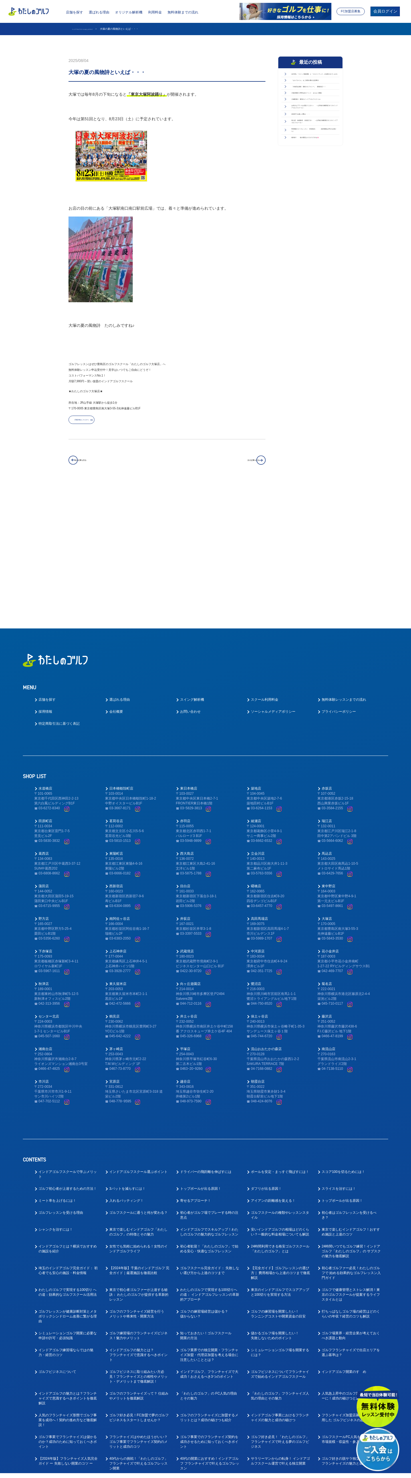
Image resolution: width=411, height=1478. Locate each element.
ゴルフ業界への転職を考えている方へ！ (136, 1372)
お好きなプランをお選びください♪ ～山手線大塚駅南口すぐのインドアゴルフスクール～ (314, 191)
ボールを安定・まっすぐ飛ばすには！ (280, 1040)
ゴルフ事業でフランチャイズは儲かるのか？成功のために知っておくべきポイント (68, 1309)
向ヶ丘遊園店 (190, 852)
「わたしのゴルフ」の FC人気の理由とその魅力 (208, 1263)
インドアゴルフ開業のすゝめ (344, 1239)
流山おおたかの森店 (266, 917)
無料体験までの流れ (183, 12)
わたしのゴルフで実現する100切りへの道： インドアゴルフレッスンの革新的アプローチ (209, 1162)
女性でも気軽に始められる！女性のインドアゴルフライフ (138, 1116)
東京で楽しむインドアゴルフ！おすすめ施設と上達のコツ (351, 1099)
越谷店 (185, 949)
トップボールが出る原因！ (200, 1056)
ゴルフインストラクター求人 (344, 1387)
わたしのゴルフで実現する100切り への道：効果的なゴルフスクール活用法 (68, 1159)
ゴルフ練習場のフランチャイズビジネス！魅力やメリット (138, 1203)
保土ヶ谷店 (259, 884)
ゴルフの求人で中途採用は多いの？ (349, 1370)
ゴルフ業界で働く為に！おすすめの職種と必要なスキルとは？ (68, 1444)
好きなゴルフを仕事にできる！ (346, 1425)
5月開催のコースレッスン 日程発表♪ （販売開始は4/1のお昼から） (314, 263)
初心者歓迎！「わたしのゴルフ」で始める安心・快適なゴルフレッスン (209, 1116)
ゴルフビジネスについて (57, 1239)
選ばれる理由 (99, 12)
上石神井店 (117, 819)
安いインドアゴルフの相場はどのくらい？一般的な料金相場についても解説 (280, 1099)
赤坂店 (327, 656)
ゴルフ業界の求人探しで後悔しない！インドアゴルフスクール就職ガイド (209, 1444)
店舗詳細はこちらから (99, 423)
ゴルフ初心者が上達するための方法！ (68, 1056)
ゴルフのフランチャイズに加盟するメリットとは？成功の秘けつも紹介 (209, 1285)
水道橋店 (45, 656)
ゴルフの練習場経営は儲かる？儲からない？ (204, 1181)
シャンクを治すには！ (56, 1097)
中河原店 (258, 819)
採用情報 (45, 579)
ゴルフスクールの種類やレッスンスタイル (280, 1082)
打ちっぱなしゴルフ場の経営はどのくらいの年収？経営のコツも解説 (351, 1181)
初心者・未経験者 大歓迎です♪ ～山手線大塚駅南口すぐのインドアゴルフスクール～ (314, 236)
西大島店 (187, 721)
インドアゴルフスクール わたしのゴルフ (95, 28)
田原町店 (45, 689)
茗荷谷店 (116, 689)
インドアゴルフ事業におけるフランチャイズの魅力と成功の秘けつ (280, 1285)
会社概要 (116, 579)
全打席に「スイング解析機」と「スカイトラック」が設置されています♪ (313, 83)
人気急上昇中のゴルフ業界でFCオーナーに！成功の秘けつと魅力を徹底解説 (351, 1263)
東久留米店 (117, 852)
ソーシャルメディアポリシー (273, 579)
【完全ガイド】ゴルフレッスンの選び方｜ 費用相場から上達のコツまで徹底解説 (280, 1140)
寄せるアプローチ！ (195, 1068)
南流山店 (328, 917)
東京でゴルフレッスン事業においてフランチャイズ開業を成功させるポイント (280, 1353)
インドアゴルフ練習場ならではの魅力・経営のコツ (66, 1220)
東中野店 (328, 754)
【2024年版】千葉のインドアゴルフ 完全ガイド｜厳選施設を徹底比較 (139, 1138)
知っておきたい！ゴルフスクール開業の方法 (205, 1203)
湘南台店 (45, 917)
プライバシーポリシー (339, 579)
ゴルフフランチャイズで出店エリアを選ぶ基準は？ (351, 1220)
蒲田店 (44, 754)
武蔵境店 (187, 819)
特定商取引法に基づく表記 (59, 591)
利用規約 (258, 1470)
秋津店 (44, 852)
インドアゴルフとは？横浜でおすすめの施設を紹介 (68, 1116)
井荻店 (185, 786)
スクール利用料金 (264, 567)
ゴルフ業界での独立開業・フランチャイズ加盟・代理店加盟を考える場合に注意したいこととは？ (209, 1222)
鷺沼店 (256, 852)
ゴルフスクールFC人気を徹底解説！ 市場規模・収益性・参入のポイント (350, 1307)
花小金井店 (330, 819)
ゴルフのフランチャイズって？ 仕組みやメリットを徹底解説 (138, 1263)
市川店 (44, 949)
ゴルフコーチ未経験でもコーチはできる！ (209, 1389)
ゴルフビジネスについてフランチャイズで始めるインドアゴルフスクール (280, 1241)
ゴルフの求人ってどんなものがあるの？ (349, 1350)
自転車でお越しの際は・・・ (313, 213)
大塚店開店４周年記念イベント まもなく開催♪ (313, 145)
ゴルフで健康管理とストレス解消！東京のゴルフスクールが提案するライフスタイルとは (351, 1162)
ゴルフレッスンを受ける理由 (61, 1080)
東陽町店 (116, 721)
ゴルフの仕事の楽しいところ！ (62, 1370)
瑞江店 (327, 689)
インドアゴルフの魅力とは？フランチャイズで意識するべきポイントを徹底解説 (68, 1266)
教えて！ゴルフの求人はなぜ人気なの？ (207, 1427)
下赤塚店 (45, 819)
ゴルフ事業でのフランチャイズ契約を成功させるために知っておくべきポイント (209, 1309)
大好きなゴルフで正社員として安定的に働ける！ (209, 1372)
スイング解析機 (192, 567)
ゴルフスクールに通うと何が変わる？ (138, 1080)
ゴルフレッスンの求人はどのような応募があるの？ (138, 1389)
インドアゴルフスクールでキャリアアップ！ (280, 1389)
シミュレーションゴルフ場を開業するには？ (280, 1220)
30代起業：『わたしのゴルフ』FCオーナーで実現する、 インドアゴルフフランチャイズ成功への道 (68, 1353)
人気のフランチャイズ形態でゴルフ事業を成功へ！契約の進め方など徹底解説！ (68, 1288)
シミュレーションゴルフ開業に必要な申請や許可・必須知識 (68, 1203)
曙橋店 (256, 754)
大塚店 (327, 786)
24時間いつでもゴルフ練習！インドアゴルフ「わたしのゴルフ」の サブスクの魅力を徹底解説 (351, 1119)
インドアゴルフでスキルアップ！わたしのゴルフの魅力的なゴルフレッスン (209, 1099)
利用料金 (155, 12)
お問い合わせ (190, 579)
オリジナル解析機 (128, 12)
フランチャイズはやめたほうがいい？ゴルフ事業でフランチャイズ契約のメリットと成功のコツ (138, 1309)
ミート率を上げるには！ (57, 1068)
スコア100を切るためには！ (343, 1040)
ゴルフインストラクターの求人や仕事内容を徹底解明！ (68, 1427)
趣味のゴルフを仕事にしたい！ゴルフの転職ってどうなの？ (138, 1427)
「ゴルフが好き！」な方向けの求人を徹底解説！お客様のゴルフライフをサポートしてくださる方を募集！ (351, 1408)
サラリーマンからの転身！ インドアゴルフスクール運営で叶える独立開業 (280, 1328)
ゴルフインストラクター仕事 (61, 1403)
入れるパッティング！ (126, 1068)
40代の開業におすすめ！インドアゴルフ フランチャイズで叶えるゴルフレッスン (209, 1331)
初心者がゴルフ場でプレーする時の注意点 (209, 1082)
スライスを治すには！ (339, 1056)
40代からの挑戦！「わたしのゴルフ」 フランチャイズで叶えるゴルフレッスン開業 (138, 1331)
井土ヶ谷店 (188, 884)
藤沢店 (327, 884)
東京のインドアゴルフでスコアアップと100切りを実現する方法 (280, 1159)
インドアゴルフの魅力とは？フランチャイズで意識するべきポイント (138, 1222)
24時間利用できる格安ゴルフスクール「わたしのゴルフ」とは (280, 1116)
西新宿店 (116, 754)
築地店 (256, 656)
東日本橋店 (188, 656)
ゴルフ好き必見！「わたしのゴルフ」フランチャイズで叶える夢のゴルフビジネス (280, 1309)
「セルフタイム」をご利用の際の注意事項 (313, 106)
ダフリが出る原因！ (266, 1056)
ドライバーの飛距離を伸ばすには (205, 1040)
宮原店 (114, 949)
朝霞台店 (258, 949)
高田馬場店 (259, 786)
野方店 (44, 786)
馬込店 (327, 721)
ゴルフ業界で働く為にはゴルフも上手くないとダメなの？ (138, 1444)
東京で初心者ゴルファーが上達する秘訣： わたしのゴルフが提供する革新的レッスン (138, 1162)
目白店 (185, 754)
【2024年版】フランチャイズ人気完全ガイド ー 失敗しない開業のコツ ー (68, 1328)
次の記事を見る (237, 464)
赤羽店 (185, 689)
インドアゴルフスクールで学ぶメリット (68, 1042)
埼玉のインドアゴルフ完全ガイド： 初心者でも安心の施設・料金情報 (68, 1138)
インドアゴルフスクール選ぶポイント (138, 1040)
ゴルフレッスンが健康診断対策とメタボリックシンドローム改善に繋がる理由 (68, 1184)
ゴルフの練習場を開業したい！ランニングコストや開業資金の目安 (278, 1181)
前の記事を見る (96, 464)
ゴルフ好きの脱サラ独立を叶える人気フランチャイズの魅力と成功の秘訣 (351, 1328)
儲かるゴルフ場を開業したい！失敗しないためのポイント (275, 1203)
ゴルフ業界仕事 (192, 1403)
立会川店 (258, 721)
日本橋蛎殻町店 (121, 656)
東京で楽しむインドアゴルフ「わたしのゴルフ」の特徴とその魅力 (138, 1099)
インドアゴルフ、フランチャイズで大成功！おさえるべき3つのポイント (209, 1241)
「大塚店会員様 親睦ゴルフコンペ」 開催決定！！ (313, 125)
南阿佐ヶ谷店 (119, 786)
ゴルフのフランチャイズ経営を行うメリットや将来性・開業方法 (136, 1181)
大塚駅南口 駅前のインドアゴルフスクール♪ (313, 165)
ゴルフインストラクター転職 (131, 1403)
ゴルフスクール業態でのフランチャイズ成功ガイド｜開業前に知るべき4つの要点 (139, 1353)
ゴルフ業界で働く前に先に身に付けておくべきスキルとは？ (280, 1427)
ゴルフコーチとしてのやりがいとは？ (68, 1387)
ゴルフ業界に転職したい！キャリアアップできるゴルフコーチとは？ (280, 1405)
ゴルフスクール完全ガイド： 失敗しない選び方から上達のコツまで (209, 1138)
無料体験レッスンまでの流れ (344, 567)
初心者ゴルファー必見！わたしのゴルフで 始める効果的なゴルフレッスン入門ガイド (351, 1140)
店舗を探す (74, 12)
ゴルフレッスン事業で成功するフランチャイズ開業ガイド (209, 1350)
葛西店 (44, 721)
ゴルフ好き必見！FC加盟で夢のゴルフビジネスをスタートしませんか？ (139, 1285)
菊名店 (327, 852)
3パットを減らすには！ (127, 1056)
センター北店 (49, 884)
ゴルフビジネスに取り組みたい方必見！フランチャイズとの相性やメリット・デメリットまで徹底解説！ (138, 1244)
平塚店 (185, 917)
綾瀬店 (256, 689)
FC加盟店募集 (350, 11)
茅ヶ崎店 (116, 917)
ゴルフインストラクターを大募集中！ (280, 1370)
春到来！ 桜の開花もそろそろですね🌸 (313, 286)
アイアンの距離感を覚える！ (273, 1068)
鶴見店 (114, 884)
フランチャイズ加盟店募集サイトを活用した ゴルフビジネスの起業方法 (351, 1285)
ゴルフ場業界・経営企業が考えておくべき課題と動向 (351, 1203)
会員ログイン (385, 11)
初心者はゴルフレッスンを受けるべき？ (349, 1082)
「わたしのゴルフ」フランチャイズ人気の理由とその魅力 (280, 1263)
